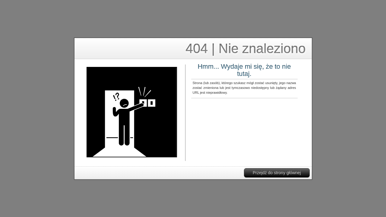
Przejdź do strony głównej (277, 172)
